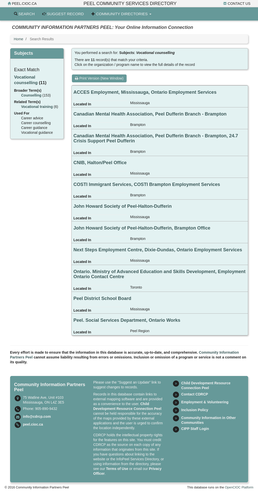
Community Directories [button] (121, 14)
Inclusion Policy (194, 410)
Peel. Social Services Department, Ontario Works (126, 320)
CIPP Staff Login (195, 429)
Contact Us (236, 4)
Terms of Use (117, 469)
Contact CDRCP (194, 394)
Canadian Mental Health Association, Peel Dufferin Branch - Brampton (150, 114)
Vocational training (37, 107)
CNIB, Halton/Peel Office (100, 162)
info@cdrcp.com (37, 416)
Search (24, 14)
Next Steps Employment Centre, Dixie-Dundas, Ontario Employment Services (157, 249)
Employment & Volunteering (204, 402)
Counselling (31, 95)
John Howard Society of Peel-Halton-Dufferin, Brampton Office (141, 228)
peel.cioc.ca (22, 4)
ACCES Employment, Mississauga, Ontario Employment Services (144, 92)
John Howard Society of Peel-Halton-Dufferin (122, 206)
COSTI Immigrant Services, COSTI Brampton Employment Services (146, 184)
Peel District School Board (102, 298)
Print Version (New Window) (99, 78)
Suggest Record (63, 14)
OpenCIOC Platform (239, 487)
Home (18, 39)
